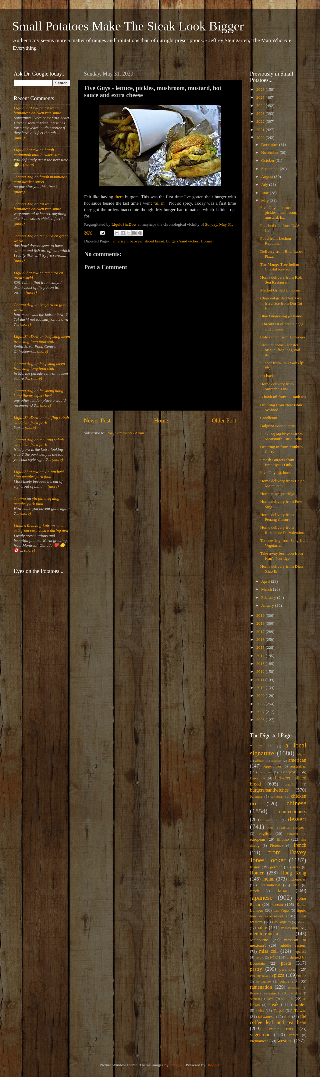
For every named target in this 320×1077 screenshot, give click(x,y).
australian (298, 766)
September (270, 168)
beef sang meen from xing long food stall (42, 339)
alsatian (276, 760)
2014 (260, 655)
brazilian (290, 784)
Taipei (279, 1010)
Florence (276, 845)
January (268, 605)
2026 (260, 89)
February (269, 597)
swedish (300, 1005)
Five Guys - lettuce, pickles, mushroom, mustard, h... (278, 212)
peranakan (287, 969)
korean (277, 904)
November (270, 152)
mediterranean (264, 934)
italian (282, 890)
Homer (206, 241)
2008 (260, 703)
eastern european (293, 827)
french (300, 845)
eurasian (292, 833)
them (119, 196)
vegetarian (260, 1034)
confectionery (292, 811)
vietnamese (259, 1041)
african (260, 760)
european (257, 839)
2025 (260, 97)
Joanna (20, 498)
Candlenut (268, 417)
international (270, 885)
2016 (260, 639)
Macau (301, 922)
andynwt (176, 1065)
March (267, 589)
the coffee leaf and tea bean (278, 1019)
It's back (267, 375)
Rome (254, 993)
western (285, 1040)
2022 (260, 121)
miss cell (268, 951)
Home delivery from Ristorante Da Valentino (282, 530)
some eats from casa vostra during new (41, 528)
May (265, 200)
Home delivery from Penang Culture (277, 517)
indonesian (298, 879)
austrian (265, 772)
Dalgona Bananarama (278, 425)
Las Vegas (281, 910)
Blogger (212, 1065)
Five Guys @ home (276, 472)
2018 (260, 623)
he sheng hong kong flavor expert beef (38, 393)
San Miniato (292, 993)
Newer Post (97, 420)
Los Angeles (281, 922)
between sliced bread (147, 241)
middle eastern (293, 945)
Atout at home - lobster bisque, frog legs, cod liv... (280, 350)
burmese (256, 796)
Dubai (270, 827)
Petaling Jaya (259, 975)
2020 (260, 137)
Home (161, 420)
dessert (297, 819)
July (265, 184)
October (268, 160)
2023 (260, 113)
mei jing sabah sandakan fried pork (41, 420)
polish (302, 975)
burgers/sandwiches (182, 241)
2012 (260, 671)
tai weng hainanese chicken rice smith (37, 110)
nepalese (299, 951)
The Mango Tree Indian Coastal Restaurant (279, 266)
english (265, 833)
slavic (270, 999)
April (266, 581)
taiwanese (266, 1016)
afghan (301, 754)
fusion (255, 867)
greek (296, 867)
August (267, 176)
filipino (283, 839)
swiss (260, 1010)
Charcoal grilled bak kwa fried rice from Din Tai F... (281, 303)
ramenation (261, 987)
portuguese (263, 981)
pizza (279, 975)
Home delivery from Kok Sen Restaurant (281, 279)
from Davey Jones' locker (278, 856)
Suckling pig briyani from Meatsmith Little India (281, 436)
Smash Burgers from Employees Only (277, 462)
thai (287, 1016)
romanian (294, 987)
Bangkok (288, 772)
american (119, 241)
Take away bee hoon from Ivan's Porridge (281, 555)
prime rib (288, 981)
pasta (286, 963)
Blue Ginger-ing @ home (281, 316)
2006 (260, 719)
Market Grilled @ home (280, 290)
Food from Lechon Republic (275, 240)
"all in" (159, 203)
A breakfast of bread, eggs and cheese (281, 326)
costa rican (271, 820)
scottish (255, 999)
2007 (260, 711)
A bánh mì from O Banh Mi (283, 396)
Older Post (224, 420)
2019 (260, 615)
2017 (260, 631)
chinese (296, 803)
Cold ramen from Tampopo (282, 337)
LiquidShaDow (26, 108)
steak (273, 1004)
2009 (260, 695)
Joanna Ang (24, 177)
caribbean (277, 796)
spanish (287, 998)
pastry (256, 969)
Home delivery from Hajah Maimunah (282, 483)
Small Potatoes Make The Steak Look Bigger (128, 26)
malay (261, 927)
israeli (254, 891)
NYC (274, 957)
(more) (19, 137)
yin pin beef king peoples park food (39, 474)
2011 (260, 679)
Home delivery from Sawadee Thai (277, 386)
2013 (260, 663)
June (265, 192)
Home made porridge (277, 493)
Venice (294, 1035)
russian (271, 993)
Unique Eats (280, 1028)
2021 (260, 129)
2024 (260, 105)
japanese (261, 897)
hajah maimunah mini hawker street (38, 152)
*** (270, 746)
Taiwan (300, 1010)
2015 (260, 647)
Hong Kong (293, 873)
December (270, 144)
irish (296, 885)
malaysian (289, 928)
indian (268, 879)
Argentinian (272, 766)
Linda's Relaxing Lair (32, 525)
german (276, 867)
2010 (260, 687)
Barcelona (257, 778)
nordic (259, 957)
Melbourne (259, 940)
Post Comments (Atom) (125, 433)
